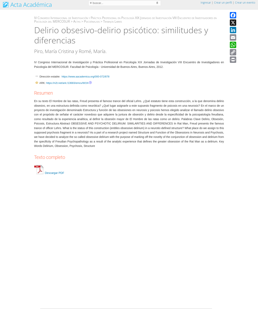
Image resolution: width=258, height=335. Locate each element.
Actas (77, 21)
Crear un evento (245, 2)
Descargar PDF (49, 173)
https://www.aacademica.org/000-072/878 (85, 76)
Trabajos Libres (112, 21)
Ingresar (206, 2)
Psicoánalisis (92, 21)
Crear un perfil (223, 2)
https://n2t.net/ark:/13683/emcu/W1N (67, 82)
